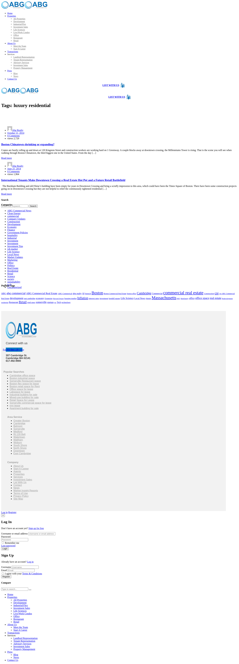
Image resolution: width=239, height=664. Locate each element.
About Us (18, 466)
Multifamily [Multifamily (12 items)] (185, 298)
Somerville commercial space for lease (30, 403)
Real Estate (12, 268)
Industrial (12, 238)
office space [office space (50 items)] (202, 298)
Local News (13, 254)
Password (6, 536)
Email (4, 570)
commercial (13, 216)
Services (18, 477)
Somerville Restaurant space (25, 381)
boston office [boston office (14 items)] (131, 294)
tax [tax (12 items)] (55, 302)
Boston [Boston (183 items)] (97, 293)
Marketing (12, 260)
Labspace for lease (20, 392)
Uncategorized (14, 287)
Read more (6, 158)
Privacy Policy (21, 496)
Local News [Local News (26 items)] (139, 298)
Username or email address (14, 533)
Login (4, 549)
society (10, 279)
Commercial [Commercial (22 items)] (157, 293)
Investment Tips (15, 246)
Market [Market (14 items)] (148, 299)
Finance (11, 230)
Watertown (19, 437)
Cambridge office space (22, 375)
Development (13, 224)
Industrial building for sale (23, 394)
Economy (12, 227)
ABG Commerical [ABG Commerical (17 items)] (65, 294)
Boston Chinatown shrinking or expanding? (27, 144)
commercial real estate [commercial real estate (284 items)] (183, 292)
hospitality (12, 235)
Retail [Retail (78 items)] (23, 302)
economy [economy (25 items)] (40, 298)
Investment (12, 240)
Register (12, 512)
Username (6, 567)
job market (12, 249)
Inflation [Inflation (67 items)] (82, 298)
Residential (12, 271)
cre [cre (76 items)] (217, 293)
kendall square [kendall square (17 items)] (114, 298)
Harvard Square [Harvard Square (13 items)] (58, 298)
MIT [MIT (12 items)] (178, 298)
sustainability (13, 282)
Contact (17, 485)
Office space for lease (21, 389)
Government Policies (17, 232)
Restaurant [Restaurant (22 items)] (13, 302)
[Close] (3, 515)
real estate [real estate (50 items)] (215, 298)
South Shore (20, 445)
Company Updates (16, 219)
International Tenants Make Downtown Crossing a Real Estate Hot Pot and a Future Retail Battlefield (63, 180)
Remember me (10, 543)
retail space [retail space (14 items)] (31, 302)
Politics (11, 265)
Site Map (18, 499)
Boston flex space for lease (24, 383)
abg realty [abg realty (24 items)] (77, 293)
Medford (17, 431)
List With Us (19, 482)
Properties (19, 474)
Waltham (18, 440)
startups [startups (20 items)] (50, 302)
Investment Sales (22, 479)
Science (11, 276)
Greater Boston (21, 420)
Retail (10, 273)
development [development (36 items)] (16, 298)
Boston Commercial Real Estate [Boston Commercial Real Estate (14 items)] (115, 294)
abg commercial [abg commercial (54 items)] (16, 293)
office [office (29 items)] (192, 298)
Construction (13, 221)
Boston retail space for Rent (25, 386)
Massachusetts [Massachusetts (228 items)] (164, 297)
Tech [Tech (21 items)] (59, 302)
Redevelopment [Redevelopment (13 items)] (227, 298)
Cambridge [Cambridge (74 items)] (144, 293)
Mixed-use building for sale (24, 397)
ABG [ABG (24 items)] (3, 293)
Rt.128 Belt (19, 434)
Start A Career (21, 468)
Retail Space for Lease (22, 400)
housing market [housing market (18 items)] (70, 298)
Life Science (13, 251)
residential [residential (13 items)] (4, 302)
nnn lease (15, 405)
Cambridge (19, 423)
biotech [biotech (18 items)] (88, 293)
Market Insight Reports (25, 490)
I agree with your (22, 573)
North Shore (20, 448)
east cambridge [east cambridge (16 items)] (29, 298)
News (16, 488)
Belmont (17, 426)
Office (10, 262)
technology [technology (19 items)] (66, 302)
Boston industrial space (22, 378)
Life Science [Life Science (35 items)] (127, 298)
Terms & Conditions (32, 573)
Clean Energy (14, 213)
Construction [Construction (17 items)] (209, 294)
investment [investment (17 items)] (104, 298)
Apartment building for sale (24, 408)
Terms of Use (20, 493)
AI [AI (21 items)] (83, 293)
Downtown (19, 450)
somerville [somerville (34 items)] (41, 302)
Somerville (19, 429)
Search (33, 206)
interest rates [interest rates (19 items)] (94, 298)
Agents (17, 471)
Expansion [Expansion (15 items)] (48, 298)
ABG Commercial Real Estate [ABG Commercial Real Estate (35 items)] (41, 293)
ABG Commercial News (19, 210)
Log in (4, 512)
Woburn (17, 442)
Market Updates (15, 257)
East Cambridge (22, 453)
